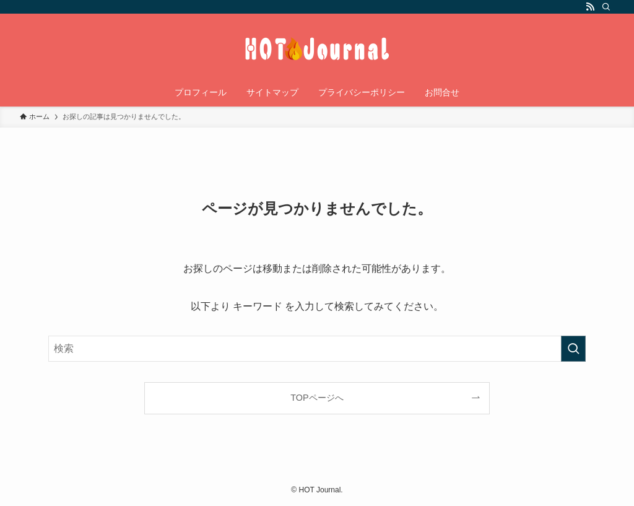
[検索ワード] (317, 349)
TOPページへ (316, 398)
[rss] (590, 7)
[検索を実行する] (573, 349)
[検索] (606, 7)
